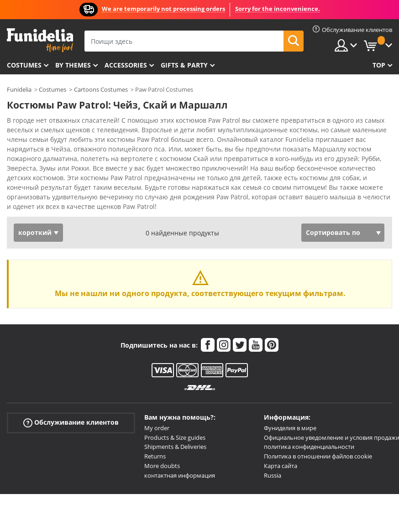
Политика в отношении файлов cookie (318, 456)
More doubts (162, 466)
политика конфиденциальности (309, 446)
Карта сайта (280, 466)
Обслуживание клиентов (71, 422)
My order (156, 428)
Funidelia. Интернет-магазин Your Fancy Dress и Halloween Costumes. (40, 40)
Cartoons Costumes (101, 89)
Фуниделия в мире (290, 428)
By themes (73, 65)
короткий (35, 232)
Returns (155, 456)
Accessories (126, 65)
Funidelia (19, 89)
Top (379, 65)
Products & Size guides (174, 437)
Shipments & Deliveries (175, 446)
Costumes (24, 65)
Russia (272, 475)
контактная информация (179, 475)
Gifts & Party (184, 65)
